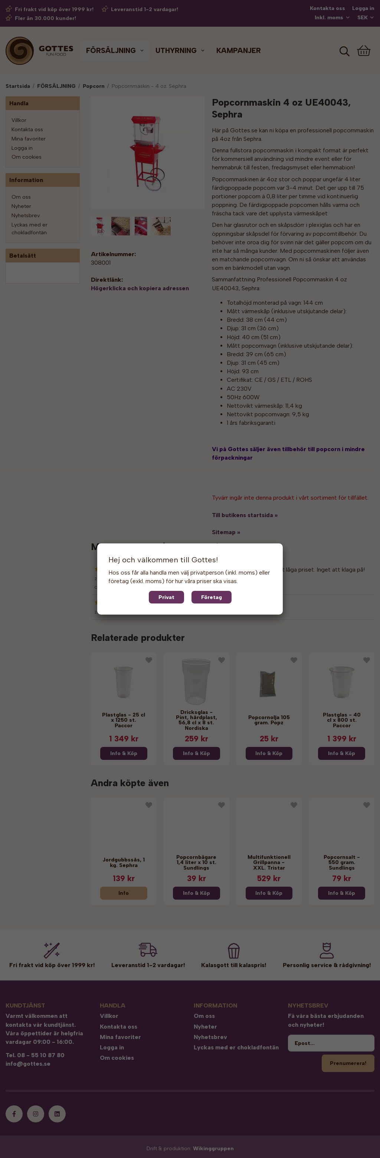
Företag (211, 597)
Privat (166, 597)
